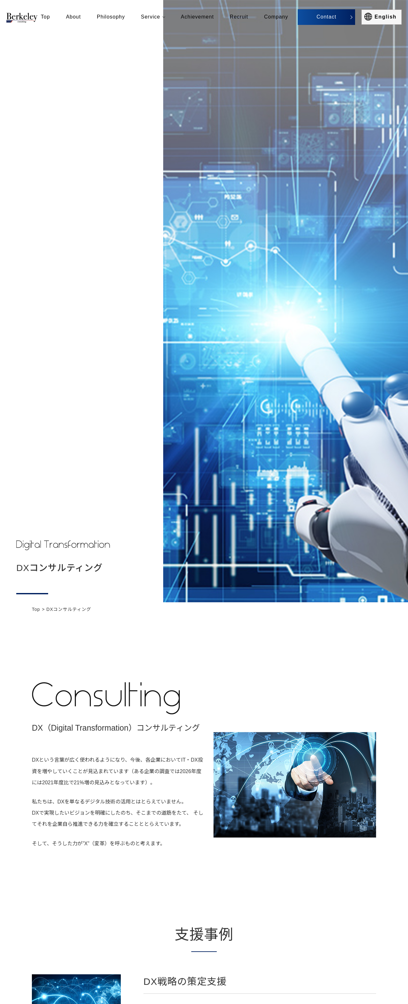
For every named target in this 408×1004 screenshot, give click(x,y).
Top (36, 609)
